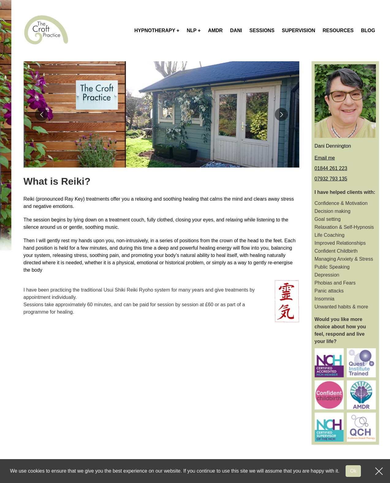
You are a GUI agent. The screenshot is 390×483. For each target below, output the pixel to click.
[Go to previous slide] (41, 114)
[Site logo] (46, 30)
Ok (353, 471)
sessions (262, 30)
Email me (325, 157)
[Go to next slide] (281, 114)
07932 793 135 (331, 178)
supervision (298, 30)
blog (368, 30)
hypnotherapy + (157, 30)
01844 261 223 (331, 168)
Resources (338, 30)
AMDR (215, 30)
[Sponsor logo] (329, 363)
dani (236, 30)
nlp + (194, 30)
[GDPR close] (379, 471)
